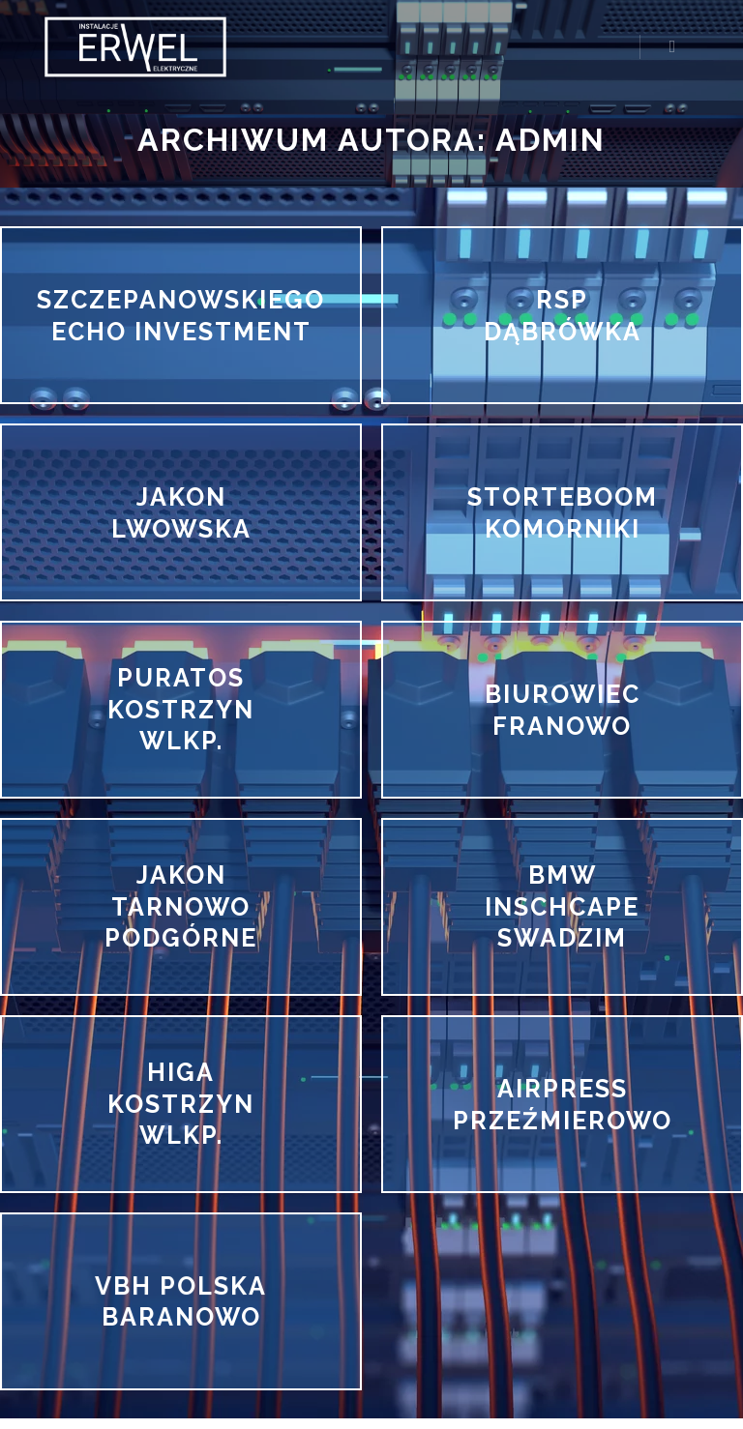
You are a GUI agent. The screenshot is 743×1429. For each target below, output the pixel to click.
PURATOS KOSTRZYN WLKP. (180, 709)
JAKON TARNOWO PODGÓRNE (180, 906)
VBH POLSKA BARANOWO (180, 1301)
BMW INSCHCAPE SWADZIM (562, 906)
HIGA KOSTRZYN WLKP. (180, 1104)
